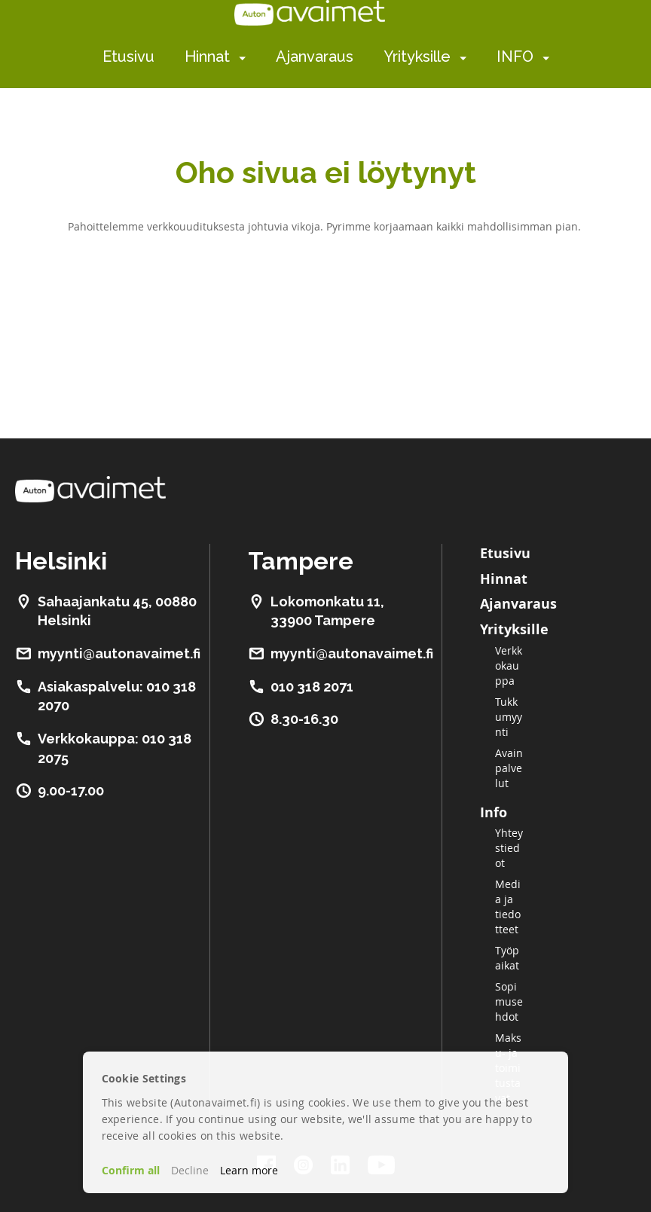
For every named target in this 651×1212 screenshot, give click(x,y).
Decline (190, 1170)
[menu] (325, 57)
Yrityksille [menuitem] (417, 56)
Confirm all (131, 1170)
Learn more (249, 1170)
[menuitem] (239, 57)
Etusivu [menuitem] (128, 56)
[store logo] (309, 13)
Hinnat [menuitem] (207, 56)
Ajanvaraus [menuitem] (314, 56)
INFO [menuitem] (515, 56)
